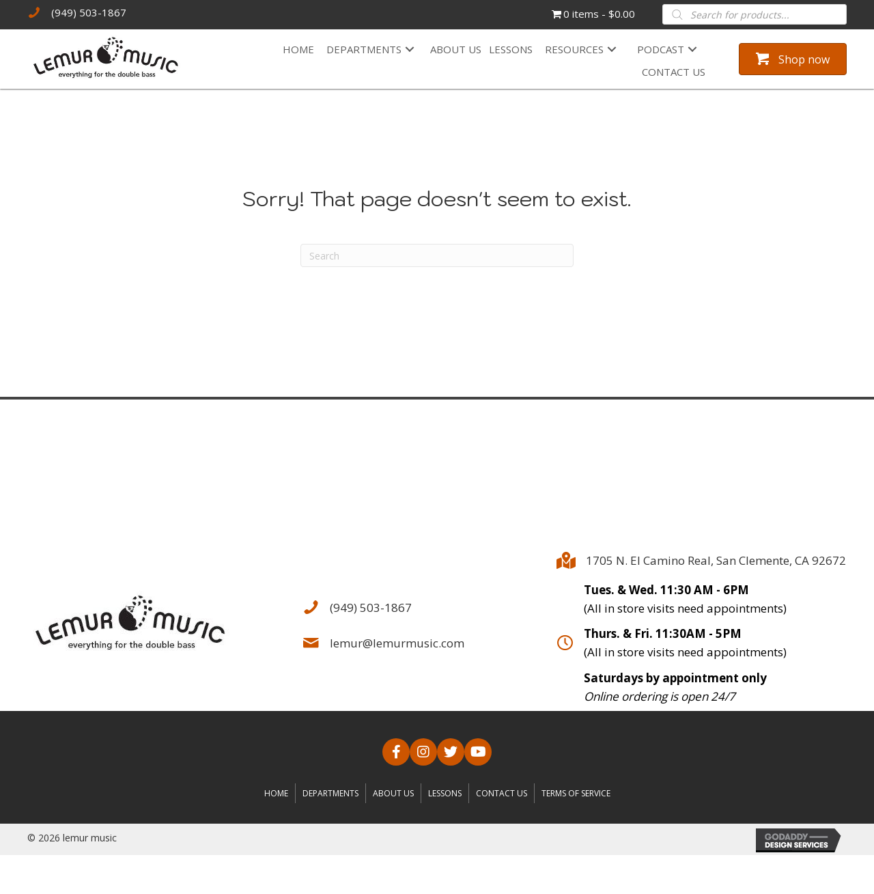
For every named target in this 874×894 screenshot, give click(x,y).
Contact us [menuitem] (501, 793)
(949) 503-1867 (88, 12)
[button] (409, 49)
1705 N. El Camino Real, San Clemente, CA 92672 (716, 560)
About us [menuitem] (393, 793)
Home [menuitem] (276, 793)
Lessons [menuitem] (445, 793)
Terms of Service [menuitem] (575, 793)
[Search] (437, 255)
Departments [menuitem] (330, 793)
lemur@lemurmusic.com (397, 643)
